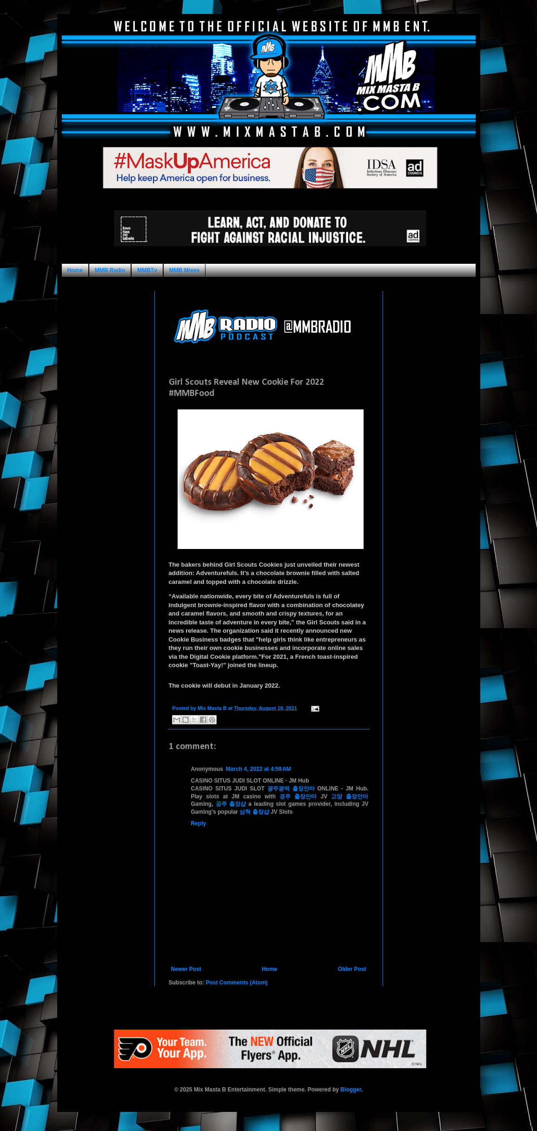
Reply (198, 823)
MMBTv (147, 270)
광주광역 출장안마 (291, 788)
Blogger (350, 1089)
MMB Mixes (184, 270)
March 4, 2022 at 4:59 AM (258, 769)
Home (75, 270)
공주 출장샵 (231, 804)
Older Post (352, 969)
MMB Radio (110, 270)
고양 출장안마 (349, 796)
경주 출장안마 (298, 796)
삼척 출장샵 (254, 812)
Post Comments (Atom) (237, 982)
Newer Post (186, 969)
